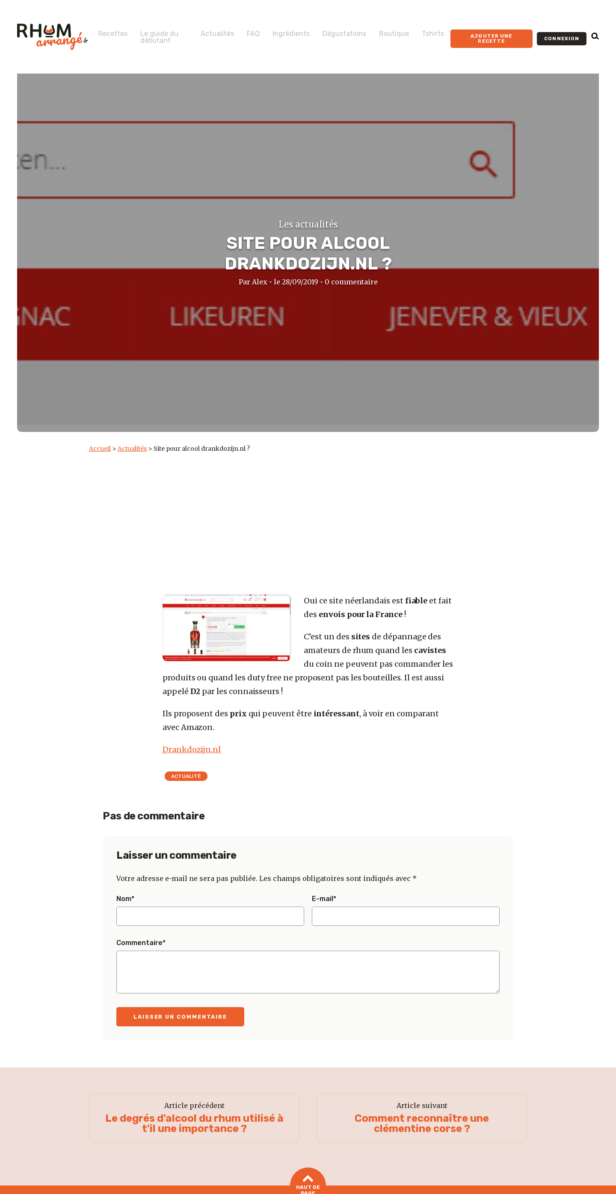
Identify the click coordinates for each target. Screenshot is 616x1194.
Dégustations (334, 30)
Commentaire (141, 943)
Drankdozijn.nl (192, 749)
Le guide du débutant (155, 37)
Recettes (112, 30)
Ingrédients (281, 30)
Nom (125, 899)
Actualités (207, 30)
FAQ (243, 30)
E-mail (324, 899)
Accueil (100, 448)
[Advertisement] (308, 517)
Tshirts (423, 30)
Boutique (384, 30)
